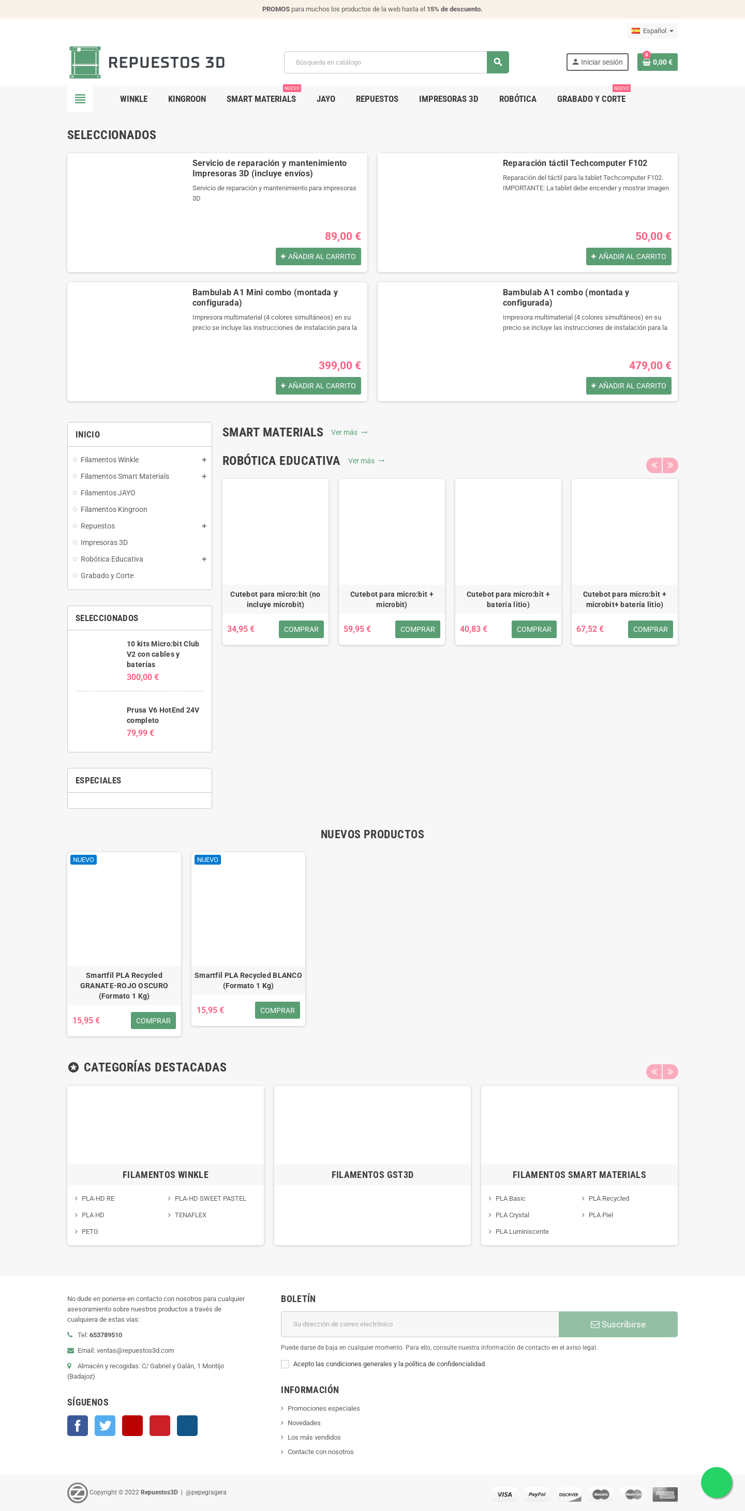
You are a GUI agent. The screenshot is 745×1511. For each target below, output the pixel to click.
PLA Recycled (609, 1198)
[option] (275, 562)
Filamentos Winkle (165, 1174)
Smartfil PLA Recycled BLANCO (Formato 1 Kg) (248, 980)
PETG (90, 1231)
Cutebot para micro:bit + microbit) (392, 599)
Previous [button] (654, 461)
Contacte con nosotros (321, 1452)
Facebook (77, 1425)
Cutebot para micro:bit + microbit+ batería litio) (624, 599)
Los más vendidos (314, 1437)
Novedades (304, 1423)
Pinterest (160, 1425)
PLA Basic (511, 1198)
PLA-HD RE (98, 1198)
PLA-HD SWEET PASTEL (210, 1198)
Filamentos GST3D (373, 1174)
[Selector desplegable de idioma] (653, 31)
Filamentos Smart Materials (579, 1174)
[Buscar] (396, 62)
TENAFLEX (190, 1215)
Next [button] (670, 461)
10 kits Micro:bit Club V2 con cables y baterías (163, 654)
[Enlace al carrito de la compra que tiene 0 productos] (657, 62)
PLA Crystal (512, 1215)
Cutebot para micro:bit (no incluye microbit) (275, 599)
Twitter (105, 1425)
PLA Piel (601, 1215)
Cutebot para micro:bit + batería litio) (508, 599)
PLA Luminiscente (522, 1231)
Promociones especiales (324, 1408)
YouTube (132, 1425)
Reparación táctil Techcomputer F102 (575, 163)
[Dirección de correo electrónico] (420, 1324)
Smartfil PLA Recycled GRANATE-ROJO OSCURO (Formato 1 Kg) (124, 985)
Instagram (187, 1425)
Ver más (349, 432)
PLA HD (93, 1215)
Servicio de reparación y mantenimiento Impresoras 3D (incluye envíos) (269, 168)
